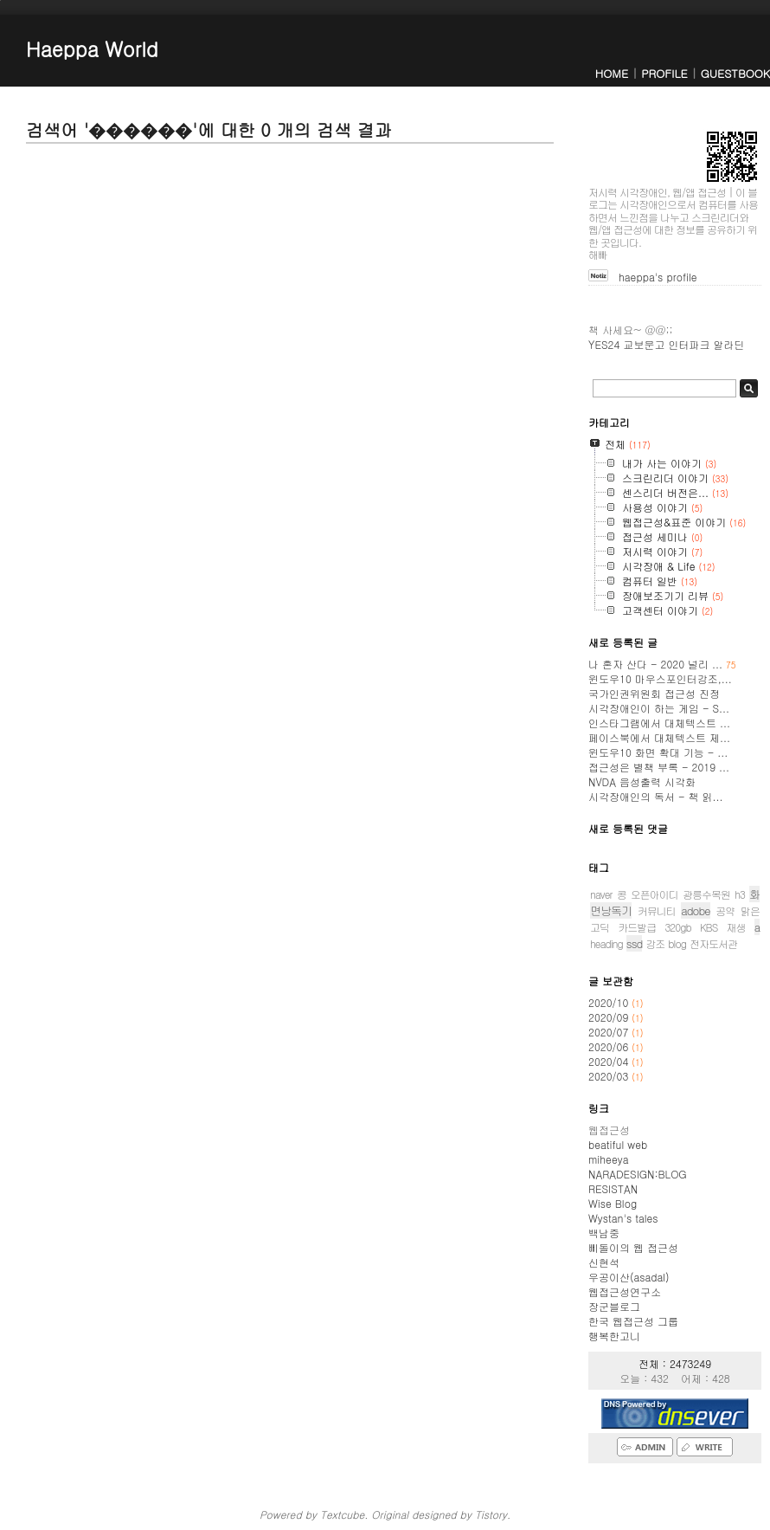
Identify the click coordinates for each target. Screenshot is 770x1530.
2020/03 (610, 1075)
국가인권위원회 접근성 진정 (654, 693)
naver (601, 894)
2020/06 (610, 1046)
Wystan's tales (623, 1217)
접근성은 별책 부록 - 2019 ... (658, 766)
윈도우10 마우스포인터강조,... (660, 678)
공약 (725, 910)
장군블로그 (614, 1306)
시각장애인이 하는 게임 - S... (658, 707)
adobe (695, 910)
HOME (611, 73)
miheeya (608, 1159)
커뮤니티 (657, 910)
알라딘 (728, 344)
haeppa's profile (658, 276)
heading (606, 943)
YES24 (603, 344)
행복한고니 (614, 1335)
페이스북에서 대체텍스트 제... (659, 737)
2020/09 (610, 1017)
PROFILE (664, 73)
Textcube (342, 1514)
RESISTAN (613, 1188)
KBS (708, 927)
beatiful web (617, 1144)
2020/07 (610, 1031)
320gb (677, 927)
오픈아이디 (654, 894)
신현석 (603, 1262)
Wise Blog (612, 1203)
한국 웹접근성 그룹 (633, 1321)
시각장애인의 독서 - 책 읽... (655, 796)
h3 (740, 894)
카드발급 (637, 927)
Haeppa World (92, 48)
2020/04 (610, 1061)
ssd (634, 943)
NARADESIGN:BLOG (637, 1173)
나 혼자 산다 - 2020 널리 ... (662, 663)
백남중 (603, 1232)
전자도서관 (713, 943)
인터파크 (688, 344)
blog (677, 943)
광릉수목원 (706, 894)
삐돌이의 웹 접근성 (633, 1247)
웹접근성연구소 (624, 1291)
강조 (654, 943)
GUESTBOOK (735, 73)
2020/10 (610, 1002)
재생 (735, 927)
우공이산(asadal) (629, 1276)
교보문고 (643, 344)
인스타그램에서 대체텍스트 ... (659, 722)
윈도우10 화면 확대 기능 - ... (658, 752)
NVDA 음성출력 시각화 (642, 781)
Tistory (491, 1514)
